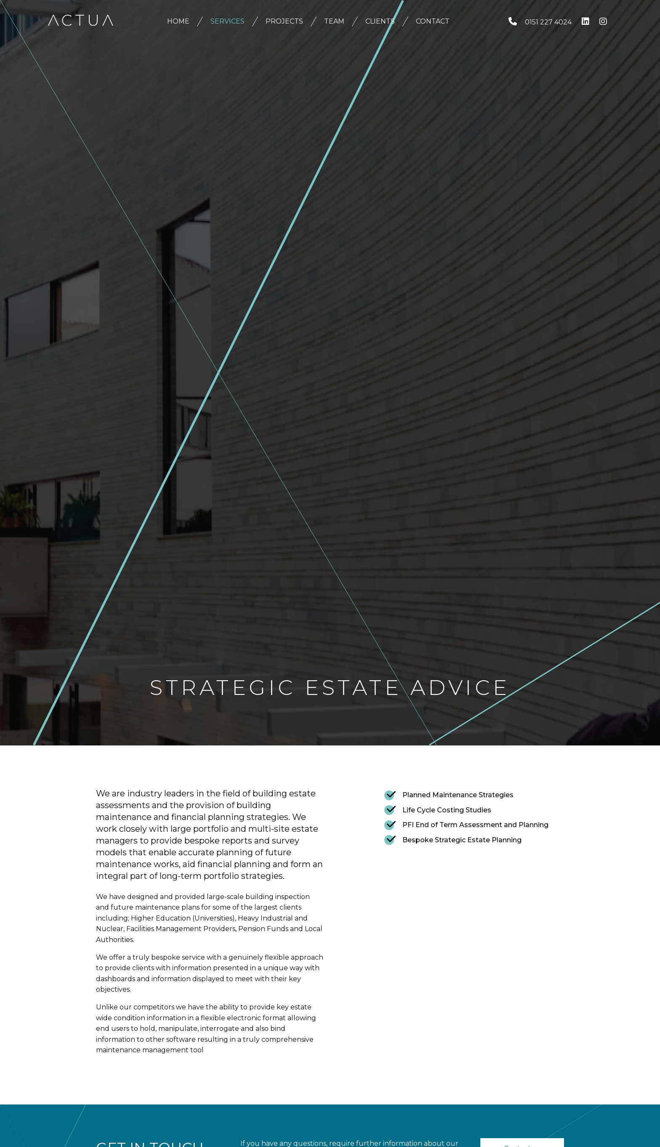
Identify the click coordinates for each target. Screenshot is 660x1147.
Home (178, 21)
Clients (380, 21)
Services (227, 21)
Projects (284, 21)
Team (334, 21)
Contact (433, 21)
